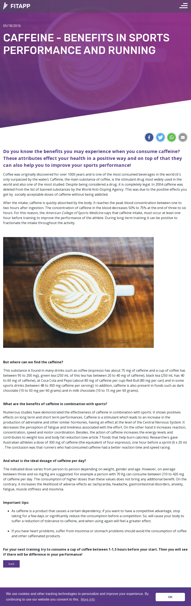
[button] (149, 137)
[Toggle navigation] (185, 6)
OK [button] (170, 597)
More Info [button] (88, 599)
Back (11, 564)
